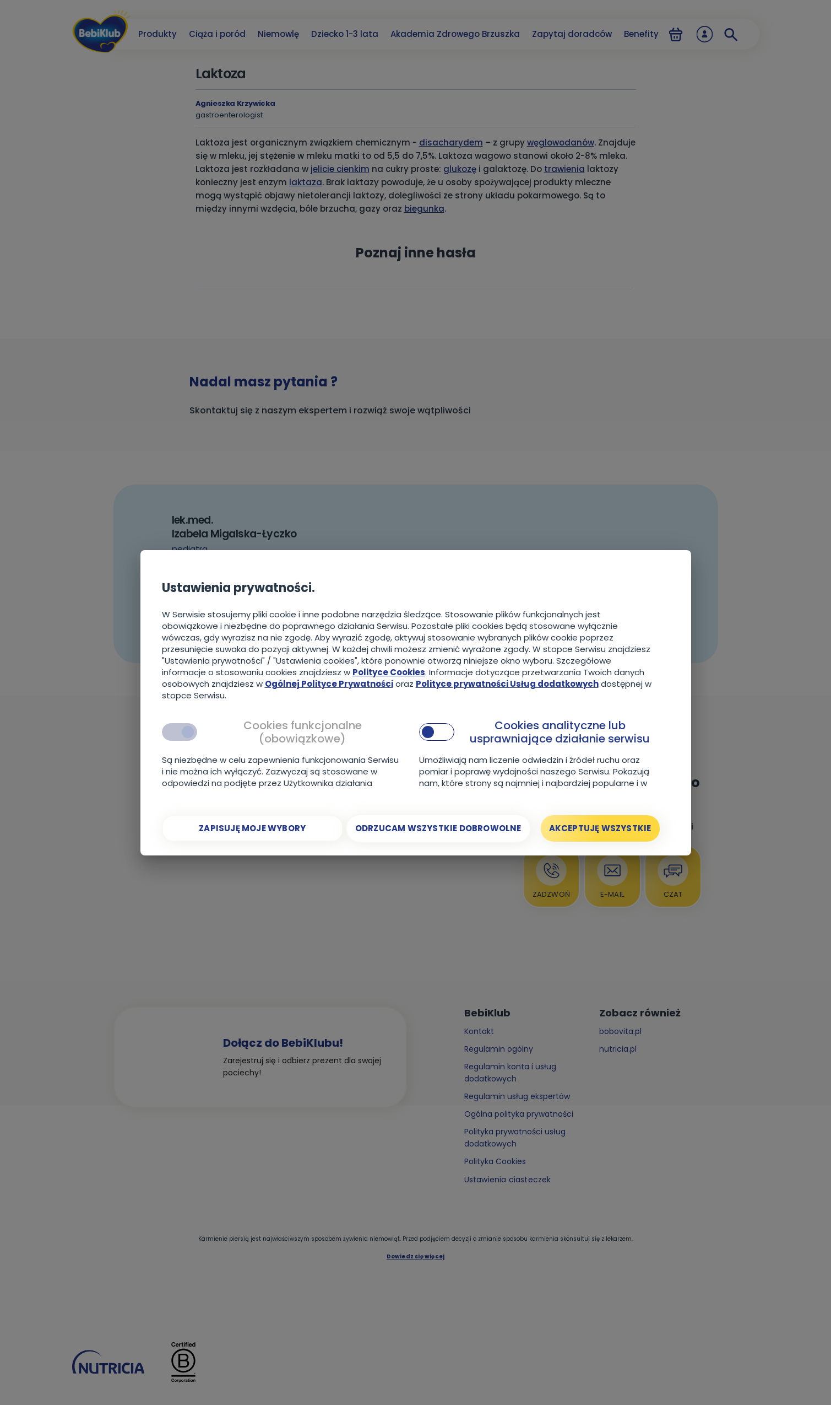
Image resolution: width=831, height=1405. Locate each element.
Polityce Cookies (388, 672)
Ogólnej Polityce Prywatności (329, 684)
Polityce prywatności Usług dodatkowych (507, 684)
